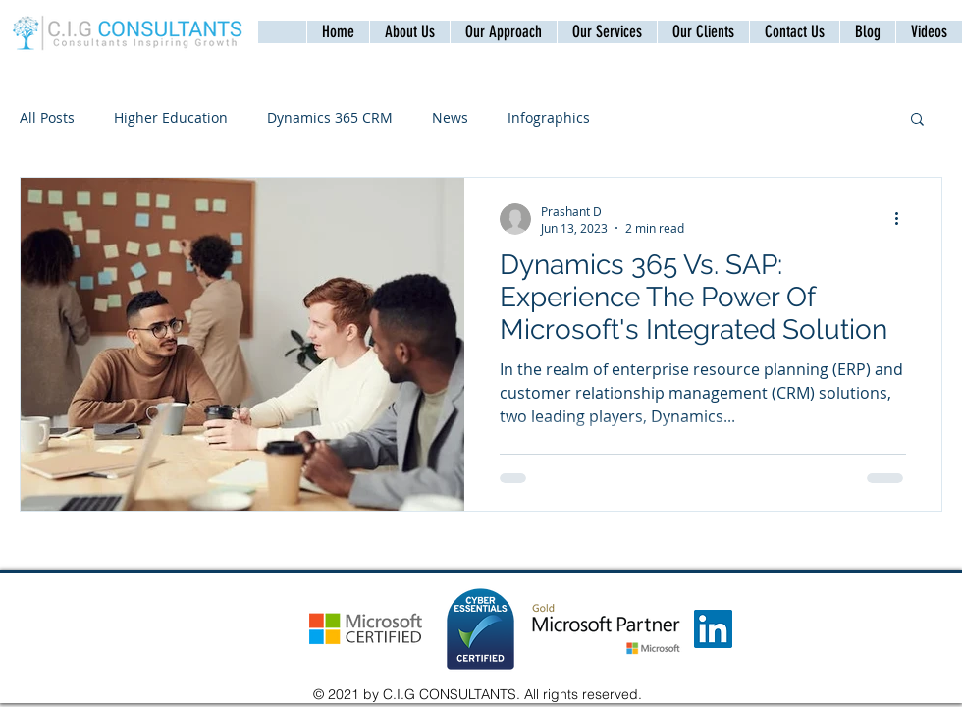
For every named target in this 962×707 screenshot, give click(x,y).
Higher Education (171, 117)
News (450, 117)
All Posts (47, 117)
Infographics (549, 117)
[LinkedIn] (713, 629)
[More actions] (903, 219)
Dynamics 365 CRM (330, 117)
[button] (794, 32)
